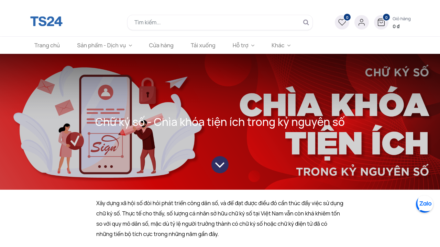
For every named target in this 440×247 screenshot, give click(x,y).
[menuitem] (47, 45)
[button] (392, 22)
